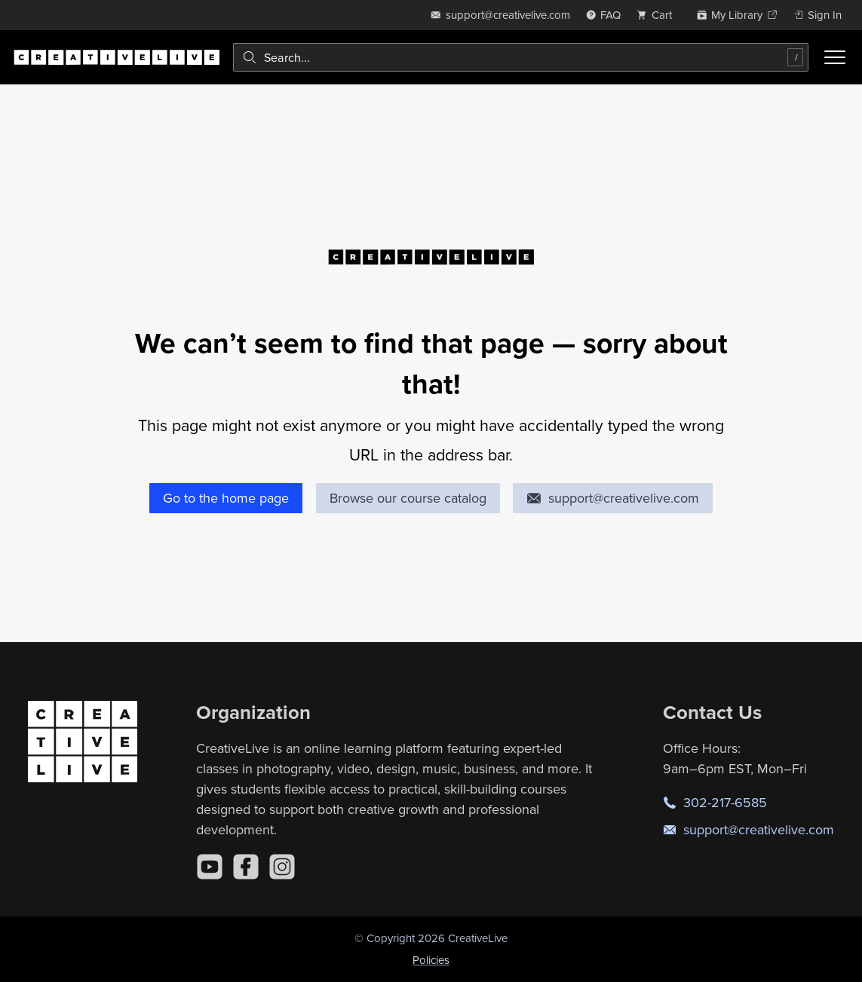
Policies (431, 960)
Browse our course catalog (408, 497)
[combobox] (521, 57)
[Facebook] (245, 866)
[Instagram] (282, 866)
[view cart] (658, 15)
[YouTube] (209, 866)
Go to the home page (226, 497)
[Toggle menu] (834, 57)
